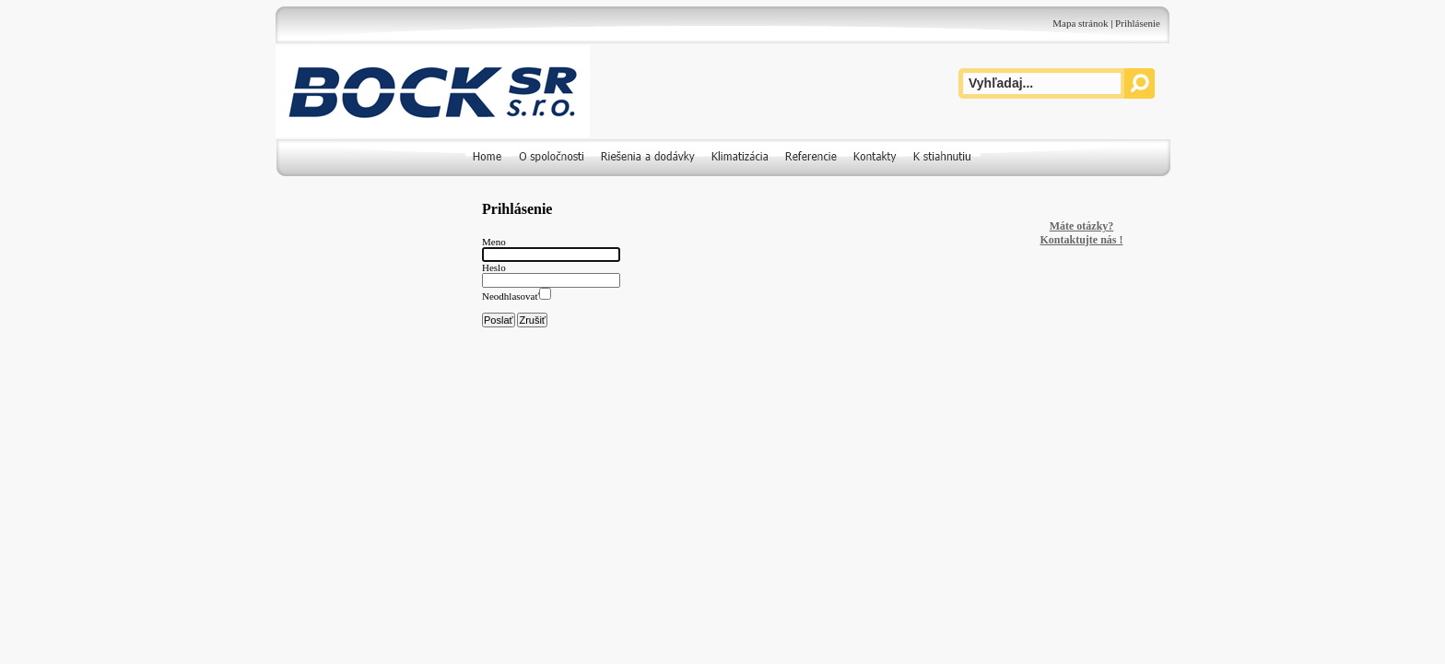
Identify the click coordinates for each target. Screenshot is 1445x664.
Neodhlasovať (510, 296)
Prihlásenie (1137, 23)
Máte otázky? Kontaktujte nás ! (1081, 232)
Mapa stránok (1080, 23)
